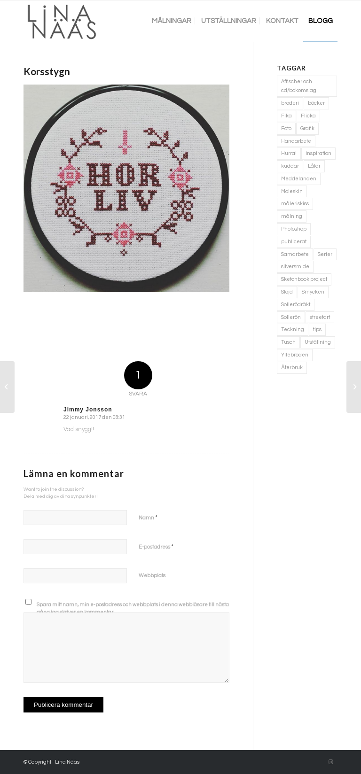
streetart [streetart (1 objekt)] (320, 317)
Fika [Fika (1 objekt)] (286, 115)
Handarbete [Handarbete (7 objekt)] (296, 141)
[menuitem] (171, 21)
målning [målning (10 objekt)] (291, 216)
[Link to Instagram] (330, 762)
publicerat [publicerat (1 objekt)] (293, 241)
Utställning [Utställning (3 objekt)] (318, 342)
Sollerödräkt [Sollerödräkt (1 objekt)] (295, 304)
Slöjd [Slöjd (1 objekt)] (287, 291)
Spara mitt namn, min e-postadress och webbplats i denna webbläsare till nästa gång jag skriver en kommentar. (133, 608)
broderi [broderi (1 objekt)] (290, 103)
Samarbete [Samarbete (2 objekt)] (295, 254)
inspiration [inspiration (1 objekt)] (318, 153)
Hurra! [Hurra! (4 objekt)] (289, 153)
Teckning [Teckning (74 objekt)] (292, 329)
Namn (148, 517)
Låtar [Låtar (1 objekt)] (314, 166)
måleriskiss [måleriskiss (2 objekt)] (295, 203)
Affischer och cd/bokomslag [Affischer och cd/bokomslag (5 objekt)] (298, 86)
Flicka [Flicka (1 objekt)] (308, 115)
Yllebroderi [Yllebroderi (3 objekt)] (294, 354)
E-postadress (156, 546)
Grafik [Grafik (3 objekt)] (307, 128)
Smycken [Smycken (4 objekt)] (313, 291)
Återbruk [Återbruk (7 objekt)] (292, 367)
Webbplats (152, 575)
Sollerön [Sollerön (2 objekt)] (291, 317)
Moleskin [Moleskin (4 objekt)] (292, 191)
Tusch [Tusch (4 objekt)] (288, 342)
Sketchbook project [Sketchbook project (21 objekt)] (304, 279)
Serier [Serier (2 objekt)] (325, 254)
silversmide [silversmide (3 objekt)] (295, 266)
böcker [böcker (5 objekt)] (316, 103)
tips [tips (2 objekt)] (317, 329)
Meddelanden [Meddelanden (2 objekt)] (298, 178)
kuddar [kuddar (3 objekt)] (290, 166)
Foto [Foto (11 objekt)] (286, 128)
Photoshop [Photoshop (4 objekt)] (293, 229)
